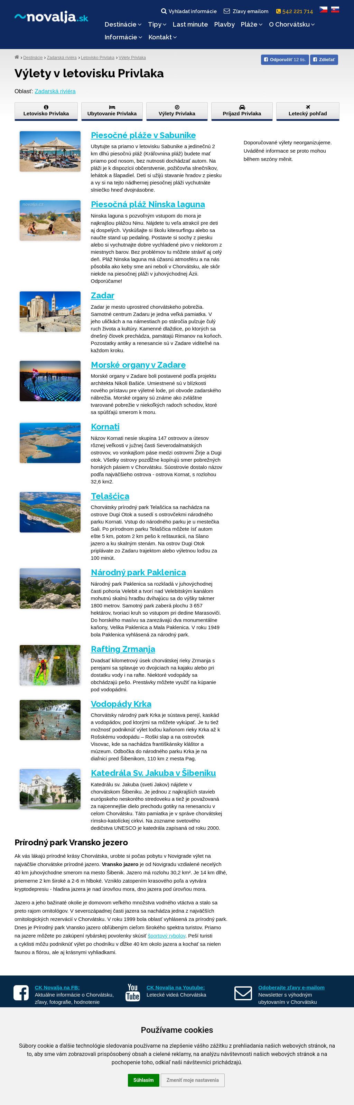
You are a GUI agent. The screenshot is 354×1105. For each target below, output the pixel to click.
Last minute (190, 24)
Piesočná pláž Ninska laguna (148, 204)
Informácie (123, 37)
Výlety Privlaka (132, 57)
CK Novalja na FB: (57, 987)
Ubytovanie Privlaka (112, 110)
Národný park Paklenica (138, 572)
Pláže (252, 24)
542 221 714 (296, 11)
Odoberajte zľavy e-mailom (291, 987)
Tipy (157, 24)
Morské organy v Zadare (138, 365)
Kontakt (163, 37)
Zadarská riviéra (62, 57)
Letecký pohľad (308, 110)
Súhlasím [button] (143, 1080)
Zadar (102, 295)
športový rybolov (166, 936)
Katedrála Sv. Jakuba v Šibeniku (153, 773)
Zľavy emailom (245, 11)
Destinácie (123, 24)
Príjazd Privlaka (242, 110)
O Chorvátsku (292, 24)
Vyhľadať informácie (188, 11)
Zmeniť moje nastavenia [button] (193, 1080)
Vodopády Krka (121, 704)
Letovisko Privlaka (97, 57)
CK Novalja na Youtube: (176, 987)
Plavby (224, 24)
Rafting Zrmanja (123, 649)
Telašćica (110, 496)
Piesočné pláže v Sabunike (143, 135)
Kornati (105, 427)
